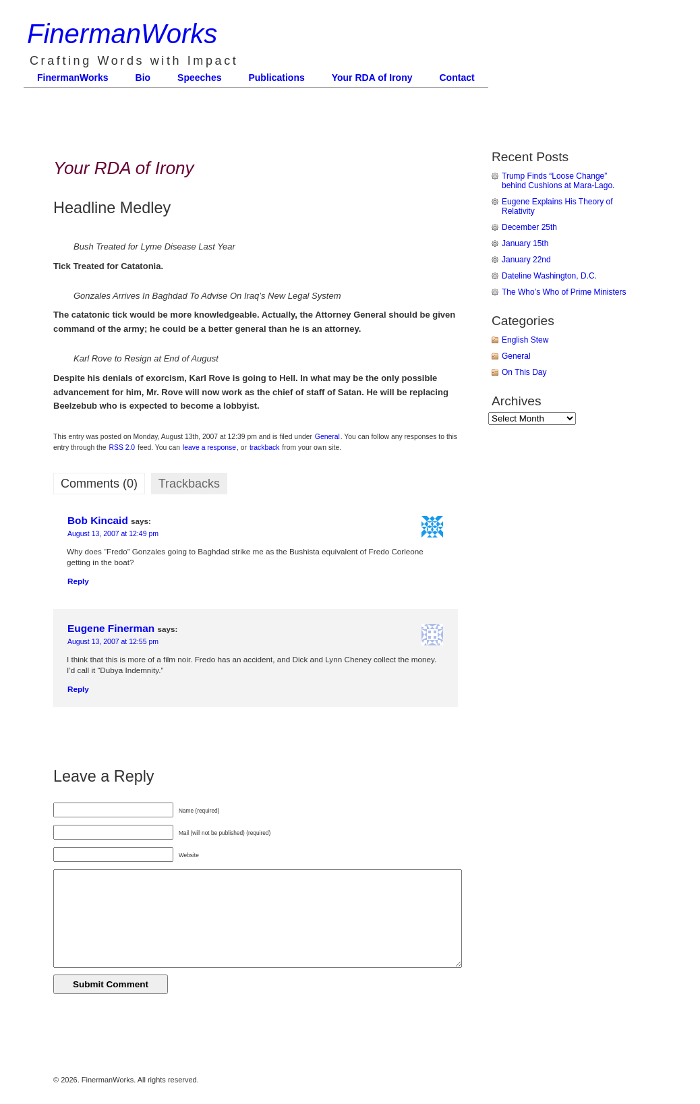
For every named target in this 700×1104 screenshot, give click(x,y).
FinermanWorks (122, 34)
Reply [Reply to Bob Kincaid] (78, 581)
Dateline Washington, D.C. (549, 276)
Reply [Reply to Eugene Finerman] (78, 689)
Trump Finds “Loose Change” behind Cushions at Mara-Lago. (558, 180)
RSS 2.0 (122, 447)
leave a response (209, 447)
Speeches (199, 77)
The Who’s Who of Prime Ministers (564, 292)
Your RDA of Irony (372, 77)
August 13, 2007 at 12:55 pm (112, 641)
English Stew (525, 340)
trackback (264, 447)
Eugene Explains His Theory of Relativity (557, 206)
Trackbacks (189, 483)
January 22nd (526, 259)
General (327, 436)
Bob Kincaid (97, 520)
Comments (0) (99, 483)
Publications (276, 77)
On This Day (524, 372)
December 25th (529, 227)
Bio (143, 77)
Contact (457, 77)
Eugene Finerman (110, 628)
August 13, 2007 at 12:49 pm (112, 533)
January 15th (525, 243)
